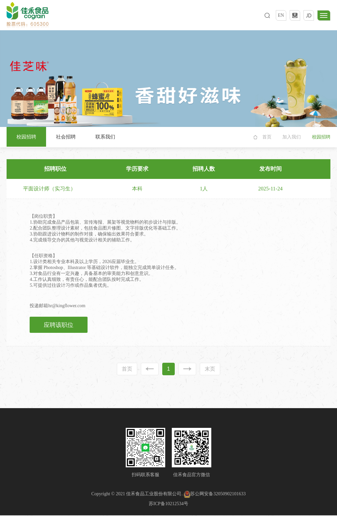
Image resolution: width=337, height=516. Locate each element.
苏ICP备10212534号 (168, 504)
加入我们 (291, 137)
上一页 (150, 369)
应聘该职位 (59, 325)
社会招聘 (66, 136)
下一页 (187, 369)
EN (281, 15)
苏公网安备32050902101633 (215, 494)
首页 (267, 137)
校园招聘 (26, 136)
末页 (210, 369)
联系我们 (105, 136)
